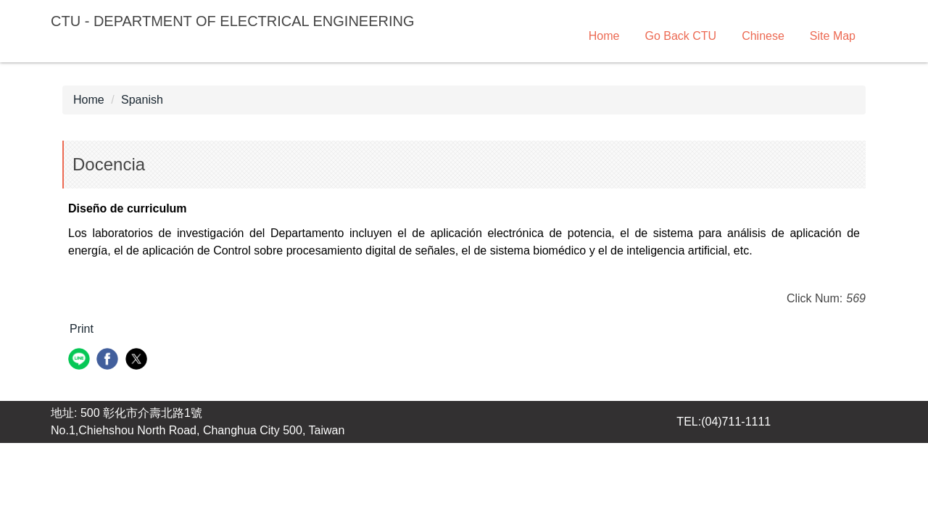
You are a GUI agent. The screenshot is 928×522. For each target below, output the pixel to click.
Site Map (833, 36)
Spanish (142, 100)
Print (82, 329)
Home (604, 36)
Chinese (763, 36)
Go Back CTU (680, 36)
